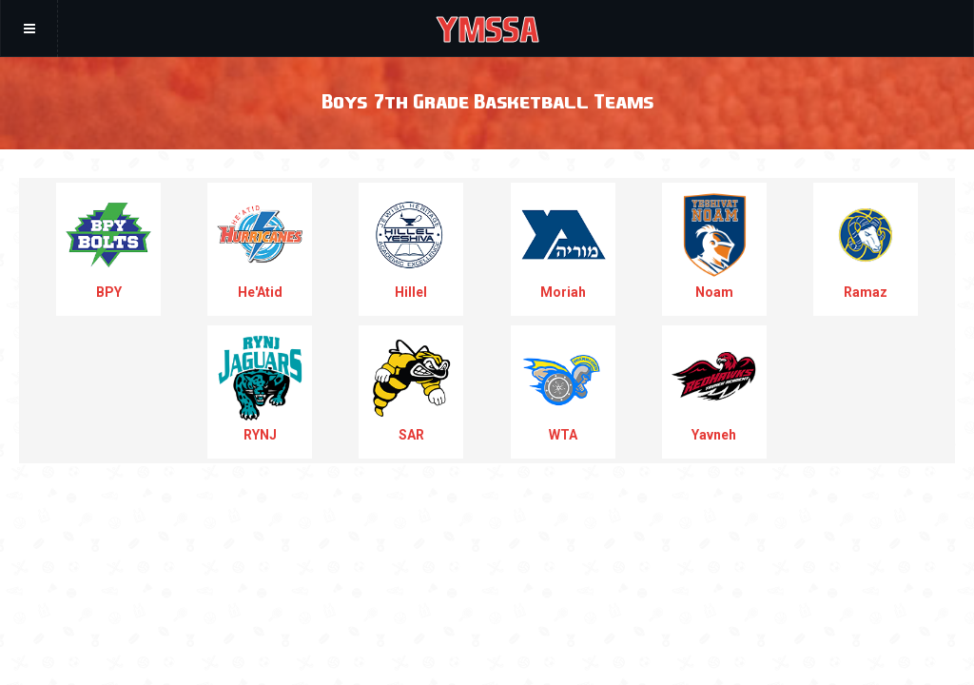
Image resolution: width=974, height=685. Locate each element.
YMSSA (487, 29)
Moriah (563, 246)
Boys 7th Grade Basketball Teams (487, 100)
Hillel (411, 246)
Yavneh (714, 388)
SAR (411, 388)
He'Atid (259, 246)
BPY (108, 246)
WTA (563, 388)
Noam (714, 246)
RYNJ (259, 388)
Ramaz (865, 246)
